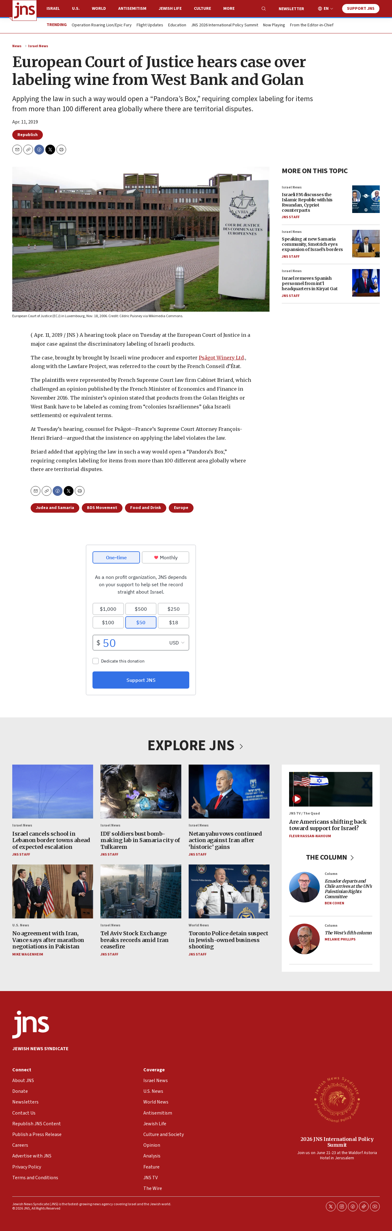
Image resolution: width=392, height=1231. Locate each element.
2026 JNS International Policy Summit (337, 1142)
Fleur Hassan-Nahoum (310, 836)
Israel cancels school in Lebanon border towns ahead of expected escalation (51, 840)
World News (199, 925)
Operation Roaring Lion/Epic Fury (102, 25)
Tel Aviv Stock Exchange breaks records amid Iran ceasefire (134, 940)
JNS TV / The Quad (304, 813)
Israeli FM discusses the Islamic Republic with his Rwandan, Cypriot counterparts (307, 202)
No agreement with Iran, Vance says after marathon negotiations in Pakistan (48, 940)
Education (177, 25)
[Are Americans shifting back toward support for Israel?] (330, 789)
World (99, 9)
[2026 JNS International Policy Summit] (337, 1099)
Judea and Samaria (55, 508)
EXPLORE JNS (196, 745)
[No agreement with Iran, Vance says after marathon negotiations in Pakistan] (52, 891)
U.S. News (20, 925)
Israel (53, 9)
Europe (181, 508)
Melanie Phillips (340, 939)
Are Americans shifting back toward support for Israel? (328, 825)
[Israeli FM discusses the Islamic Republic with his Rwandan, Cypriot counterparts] (366, 199)
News (16, 46)
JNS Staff (291, 217)
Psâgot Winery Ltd (221, 358)
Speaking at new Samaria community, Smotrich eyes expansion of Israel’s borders (312, 244)
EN (326, 8)
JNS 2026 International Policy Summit (224, 25)
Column (331, 873)
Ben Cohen (334, 903)
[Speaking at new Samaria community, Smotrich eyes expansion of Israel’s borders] (366, 243)
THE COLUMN (331, 857)
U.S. (76, 9)
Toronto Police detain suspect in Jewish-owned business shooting (228, 940)
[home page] (24, 10)
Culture (202, 9)
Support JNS (361, 9)
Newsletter (291, 9)
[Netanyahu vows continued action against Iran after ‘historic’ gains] (229, 792)
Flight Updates (150, 25)
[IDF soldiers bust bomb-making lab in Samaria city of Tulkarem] (140, 792)
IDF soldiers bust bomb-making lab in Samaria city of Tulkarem (140, 840)
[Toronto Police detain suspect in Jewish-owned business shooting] (229, 891)
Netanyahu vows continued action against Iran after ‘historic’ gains (225, 840)
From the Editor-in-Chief (312, 25)
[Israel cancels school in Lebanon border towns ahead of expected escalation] (52, 792)
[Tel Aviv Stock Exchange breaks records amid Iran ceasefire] (140, 891)
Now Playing (274, 25)
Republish (27, 135)
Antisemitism (132, 9)
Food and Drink (145, 508)
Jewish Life (170, 9)
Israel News (38, 46)
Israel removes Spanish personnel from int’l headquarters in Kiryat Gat (309, 283)
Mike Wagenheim (27, 954)
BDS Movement (102, 508)
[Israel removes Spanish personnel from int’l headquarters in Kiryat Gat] (366, 283)
